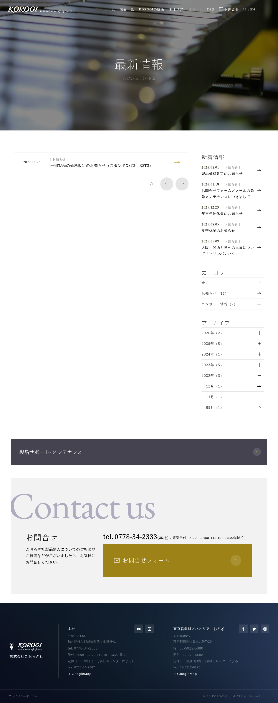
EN (252, 9)
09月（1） (215, 407)
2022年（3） (213, 375)
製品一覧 (127, 9)
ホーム (109, 9)
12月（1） (215, 386)
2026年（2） (213, 333)
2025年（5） (213, 343)
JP (245, 9)
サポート (195, 9)
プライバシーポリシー (23, 696)
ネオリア (176, 9)
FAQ (211, 9)
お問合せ (232, 9)
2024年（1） (213, 354)
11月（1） (215, 396)
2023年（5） (213, 364)
